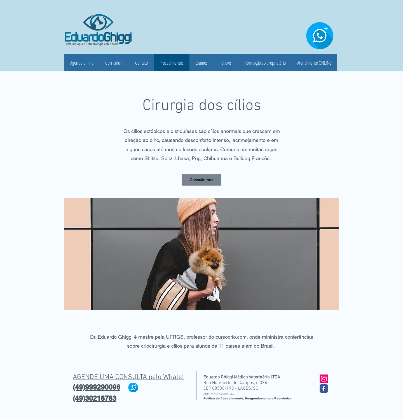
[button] (201, 180)
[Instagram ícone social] (324, 378)
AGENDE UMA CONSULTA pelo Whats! (128, 377)
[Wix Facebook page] (324, 388)
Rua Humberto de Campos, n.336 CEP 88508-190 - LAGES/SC (235, 385)
